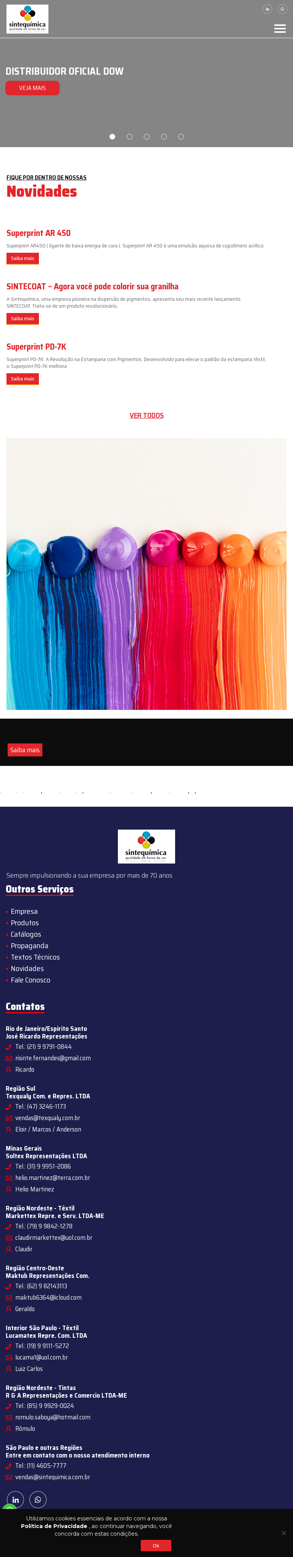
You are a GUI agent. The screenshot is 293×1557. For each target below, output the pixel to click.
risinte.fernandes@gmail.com (53, 1058)
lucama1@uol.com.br (41, 1357)
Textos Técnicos (35, 957)
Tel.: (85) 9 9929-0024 (44, 1405)
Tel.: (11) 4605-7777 (40, 1465)
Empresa (24, 911)
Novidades (27, 968)
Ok (156, 1546)
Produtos (25, 922)
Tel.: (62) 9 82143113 (41, 1286)
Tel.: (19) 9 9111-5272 (42, 1346)
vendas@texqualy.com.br (47, 1118)
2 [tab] (129, 137)
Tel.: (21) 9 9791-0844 (43, 1046)
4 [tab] (164, 137)
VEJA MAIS (31, 88)
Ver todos (147, 415)
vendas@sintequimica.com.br (52, 1477)
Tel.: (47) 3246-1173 (40, 1106)
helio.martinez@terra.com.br (52, 1177)
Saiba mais (22, 258)
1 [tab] (112, 137)
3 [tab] (147, 137)
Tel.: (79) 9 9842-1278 (43, 1226)
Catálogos (26, 934)
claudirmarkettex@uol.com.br (53, 1237)
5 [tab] (181, 137)
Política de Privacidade (54, 1526)
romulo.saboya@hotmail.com (52, 1417)
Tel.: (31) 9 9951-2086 (43, 1166)
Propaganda (29, 945)
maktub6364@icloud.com (48, 1297)
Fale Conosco (30, 980)
